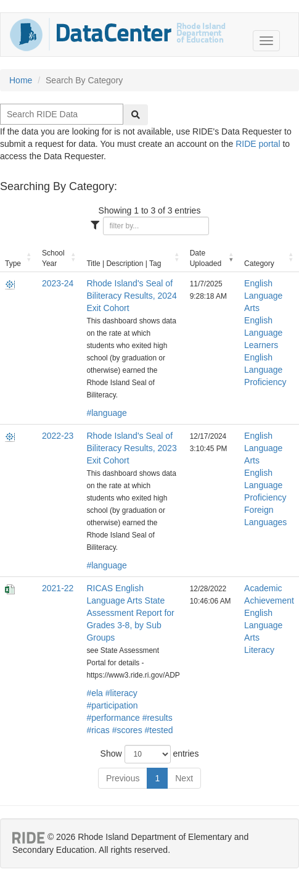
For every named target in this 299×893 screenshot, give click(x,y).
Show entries (149, 754)
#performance (112, 718)
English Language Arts (263, 295)
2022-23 (57, 436)
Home (20, 80)
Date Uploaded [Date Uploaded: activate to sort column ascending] (205, 258)
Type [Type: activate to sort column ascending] (13, 263)
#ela (94, 693)
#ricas (97, 730)
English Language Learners (263, 332)
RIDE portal (258, 144)
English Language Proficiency (265, 369)
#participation (111, 705)
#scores (127, 730)
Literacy (259, 650)
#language (106, 413)
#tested (159, 730)
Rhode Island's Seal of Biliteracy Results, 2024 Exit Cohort (131, 295)
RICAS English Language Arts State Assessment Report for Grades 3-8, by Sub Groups (130, 612)
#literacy (121, 693)
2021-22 (57, 588)
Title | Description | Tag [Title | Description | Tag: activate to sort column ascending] (123, 263)
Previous (122, 778)
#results (157, 718)
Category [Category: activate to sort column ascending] (259, 263)
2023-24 (57, 283)
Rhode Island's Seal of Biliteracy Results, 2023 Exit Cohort (131, 448)
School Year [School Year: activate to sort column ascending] (53, 258)
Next (184, 778)
